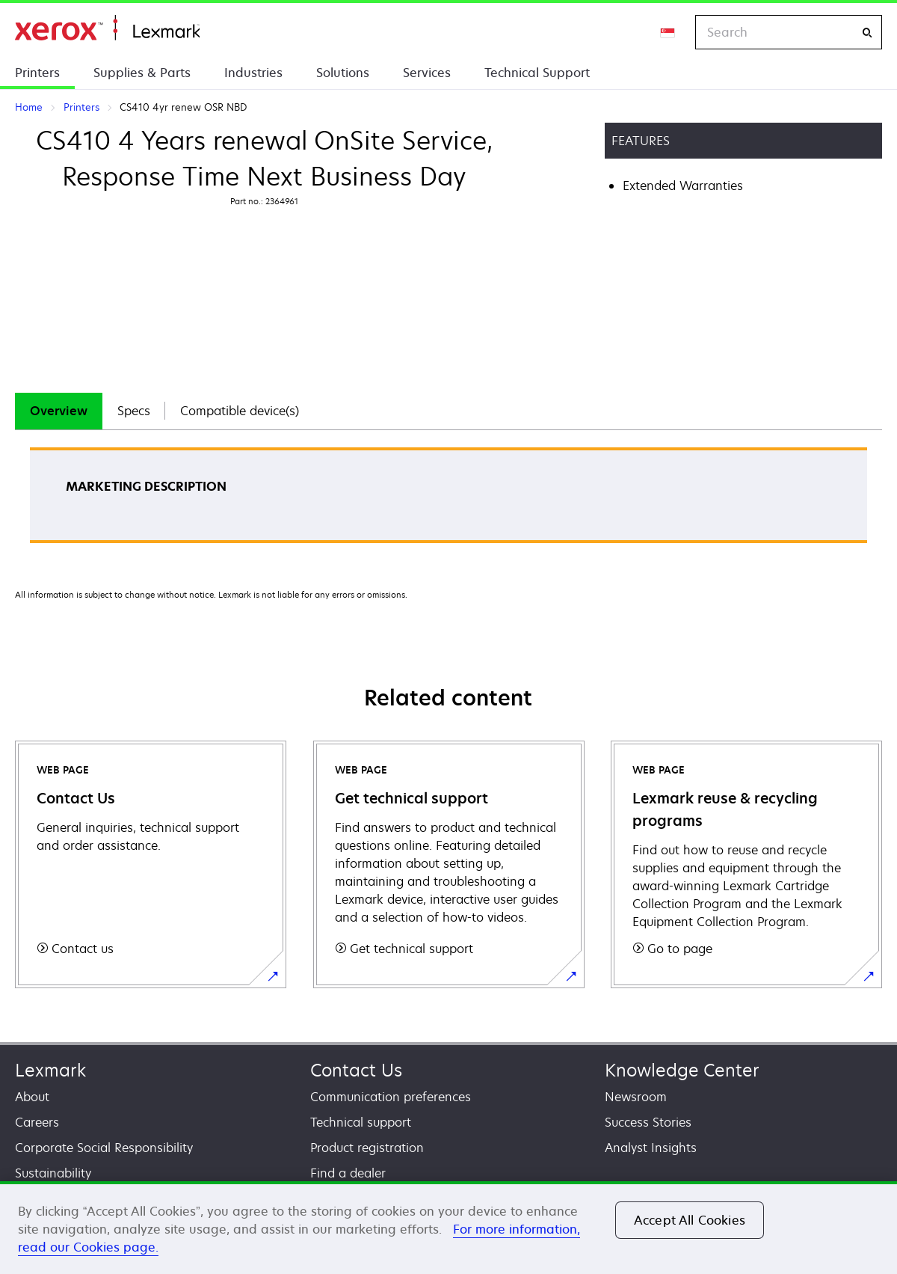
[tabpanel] (448, 500)
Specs (133, 410)
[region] (448, 1227)
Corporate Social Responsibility (104, 1147)
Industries (253, 72)
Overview (58, 410)
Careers (37, 1122)
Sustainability (53, 1173)
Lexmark (50, 1070)
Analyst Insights (651, 1147)
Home (107, 28)
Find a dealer (348, 1173)
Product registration (367, 1147)
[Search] (867, 32)
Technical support (360, 1122)
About (32, 1096)
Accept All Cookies (689, 1220)
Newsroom (636, 1096)
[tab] (58, 411)
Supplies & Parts (142, 72)
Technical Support (537, 72)
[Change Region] (668, 32)
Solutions (342, 72)
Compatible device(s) (239, 410)
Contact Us (356, 1070)
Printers (37, 72)
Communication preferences (390, 1096)
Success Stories (648, 1122)
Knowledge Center (682, 1070)
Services (427, 72)
